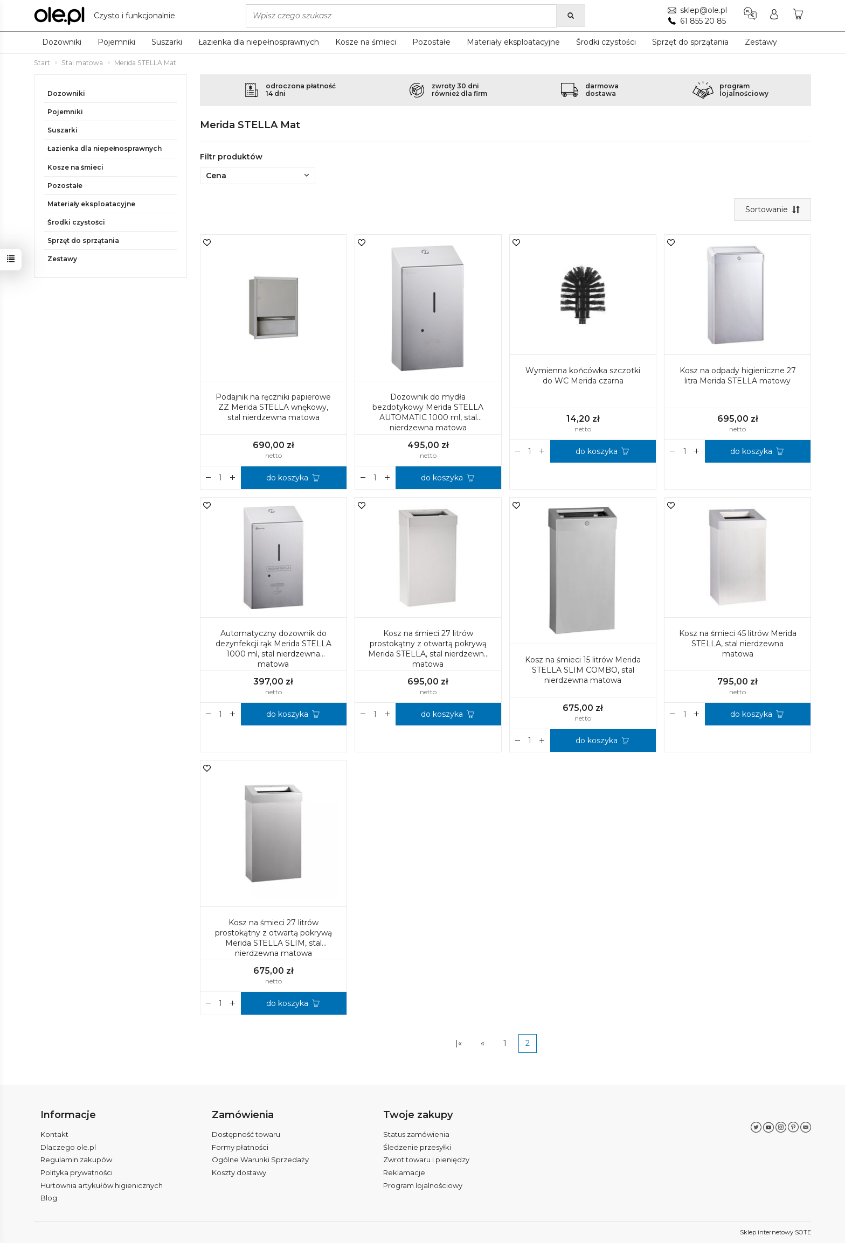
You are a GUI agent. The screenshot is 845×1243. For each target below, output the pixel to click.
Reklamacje (404, 1172)
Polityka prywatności (76, 1172)
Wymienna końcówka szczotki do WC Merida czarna (582, 376)
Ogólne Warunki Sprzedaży (260, 1159)
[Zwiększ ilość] (208, 477)
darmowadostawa (602, 89)
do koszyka (287, 478)
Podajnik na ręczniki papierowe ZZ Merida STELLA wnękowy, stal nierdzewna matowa (273, 407)
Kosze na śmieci (365, 42)
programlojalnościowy (743, 89)
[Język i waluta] (750, 16)
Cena (257, 175)
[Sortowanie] (772, 209)
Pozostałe (431, 42)
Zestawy (761, 42)
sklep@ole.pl (703, 10)
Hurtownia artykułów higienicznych (101, 1185)
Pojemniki (116, 42)
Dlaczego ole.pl (68, 1147)
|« (458, 1043)
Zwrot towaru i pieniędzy (426, 1159)
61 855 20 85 (703, 21)
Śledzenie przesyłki (417, 1147)
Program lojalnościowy (422, 1185)
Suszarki (166, 42)
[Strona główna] (107, 16)
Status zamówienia (416, 1134)
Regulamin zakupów (76, 1159)
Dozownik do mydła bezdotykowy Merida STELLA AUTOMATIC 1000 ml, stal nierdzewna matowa (427, 412)
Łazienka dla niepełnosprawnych (258, 42)
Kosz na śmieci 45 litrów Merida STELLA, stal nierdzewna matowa (737, 644)
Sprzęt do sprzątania (690, 42)
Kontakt (54, 1134)
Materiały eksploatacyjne (513, 42)
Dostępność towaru (246, 1134)
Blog (48, 1197)
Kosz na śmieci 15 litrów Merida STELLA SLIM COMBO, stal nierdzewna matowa (583, 670)
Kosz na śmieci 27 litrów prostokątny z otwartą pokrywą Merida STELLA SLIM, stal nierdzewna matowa (273, 938)
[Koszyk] (798, 16)
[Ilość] (221, 477)
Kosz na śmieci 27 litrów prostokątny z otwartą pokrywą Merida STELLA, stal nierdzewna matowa (428, 649)
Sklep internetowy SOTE (775, 1232)
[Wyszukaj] (570, 15)
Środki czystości (606, 42)
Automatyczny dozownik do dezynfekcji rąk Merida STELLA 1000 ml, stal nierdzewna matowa (273, 649)
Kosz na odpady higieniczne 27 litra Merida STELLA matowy (738, 376)
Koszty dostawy (239, 1172)
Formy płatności (240, 1147)
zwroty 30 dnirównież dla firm (459, 89)
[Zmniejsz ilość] (233, 477)
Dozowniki (61, 42)
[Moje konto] (774, 16)
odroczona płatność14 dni (301, 89)
